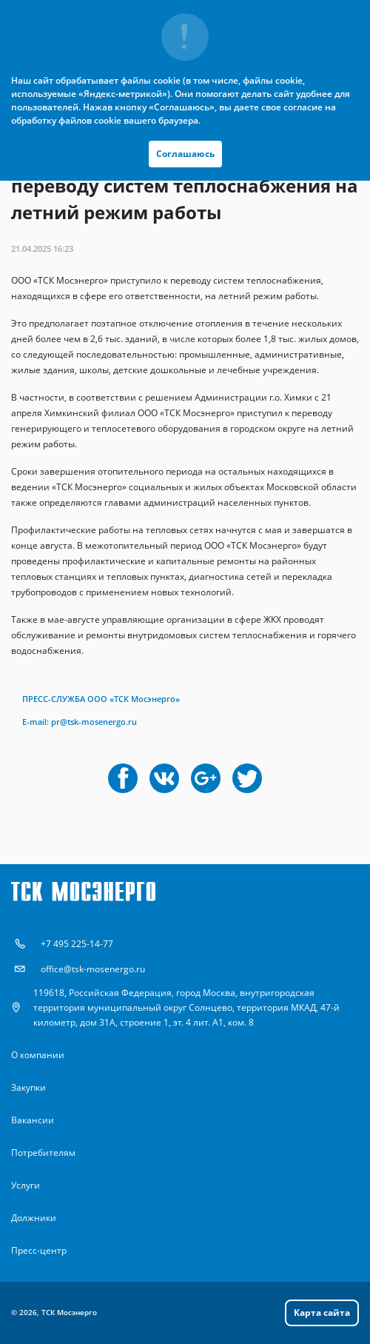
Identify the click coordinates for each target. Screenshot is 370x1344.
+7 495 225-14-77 (77, 943)
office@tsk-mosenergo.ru (93, 969)
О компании (37, 1055)
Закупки (28, 1087)
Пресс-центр (39, 1250)
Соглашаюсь (185, 153)
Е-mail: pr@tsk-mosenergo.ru (79, 722)
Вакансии (32, 1120)
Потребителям (43, 1152)
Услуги (25, 1185)
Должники (33, 1217)
